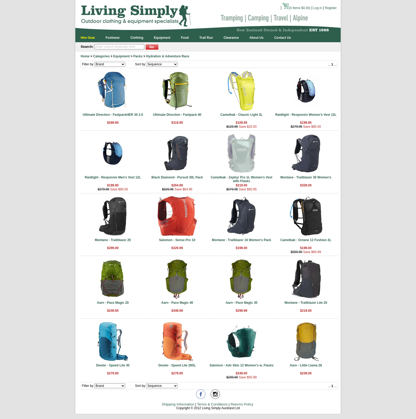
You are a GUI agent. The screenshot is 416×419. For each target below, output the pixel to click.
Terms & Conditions (212, 404)
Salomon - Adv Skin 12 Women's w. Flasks (242, 365)
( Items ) (296, 8)
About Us (256, 38)
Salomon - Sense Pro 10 (177, 240)
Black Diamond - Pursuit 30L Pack (177, 177)
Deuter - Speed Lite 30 (112, 365)
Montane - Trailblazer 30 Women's (305, 177)
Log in (317, 8)
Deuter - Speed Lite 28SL (177, 365)
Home (85, 56)
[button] (152, 47)
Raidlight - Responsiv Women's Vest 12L (305, 115)
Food (185, 38)
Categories (101, 56)
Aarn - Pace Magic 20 (113, 303)
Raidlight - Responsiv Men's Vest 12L (113, 177)
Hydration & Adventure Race (167, 56)
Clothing (136, 38)
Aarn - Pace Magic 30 (241, 303)
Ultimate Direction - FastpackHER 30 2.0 (113, 115)
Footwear (113, 38)
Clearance (231, 38)
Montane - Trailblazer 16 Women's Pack (241, 240)
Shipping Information (178, 404)
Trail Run (206, 38)
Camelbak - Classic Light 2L (241, 115)
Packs (137, 56)
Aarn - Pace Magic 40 (177, 303)
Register (331, 8)
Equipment (162, 38)
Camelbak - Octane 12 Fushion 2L (305, 240)
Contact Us (282, 38)
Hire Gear (88, 38)
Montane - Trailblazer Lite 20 (305, 303)
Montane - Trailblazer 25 (113, 240)
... (329, 64)
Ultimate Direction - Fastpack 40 (177, 115)
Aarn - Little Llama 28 (306, 365)
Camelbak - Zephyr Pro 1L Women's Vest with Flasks (241, 179)
